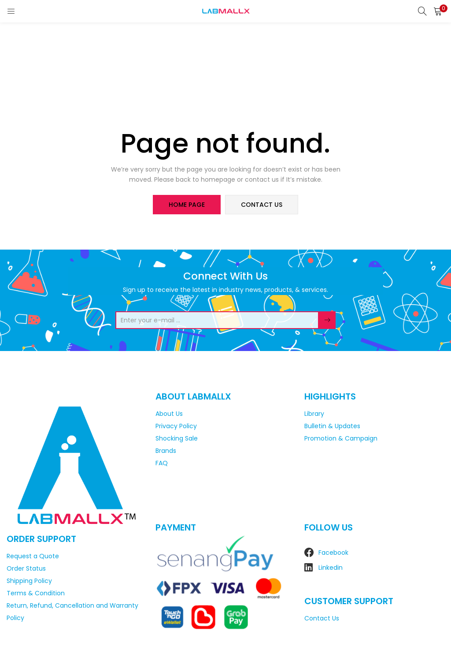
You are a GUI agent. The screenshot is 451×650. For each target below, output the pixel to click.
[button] (437, 11)
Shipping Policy (29, 580)
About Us (169, 413)
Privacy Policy (176, 426)
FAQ (161, 463)
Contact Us (321, 618)
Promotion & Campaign (340, 438)
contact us (261, 204)
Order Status (26, 568)
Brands (165, 450)
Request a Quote (33, 556)
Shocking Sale (176, 438)
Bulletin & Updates (332, 426)
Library (314, 413)
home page (187, 204)
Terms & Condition (36, 593)
